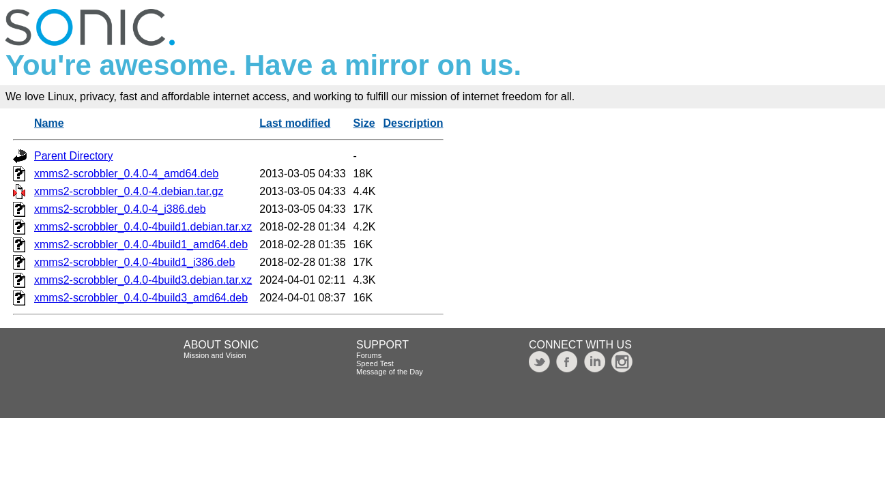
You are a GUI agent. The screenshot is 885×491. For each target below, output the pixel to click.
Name (49, 123)
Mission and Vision (215, 355)
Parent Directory (73, 156)
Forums (368, 355)
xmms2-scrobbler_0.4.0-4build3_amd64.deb (141, 297)
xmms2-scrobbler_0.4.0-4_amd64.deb (126, 173)
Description (413, 123)
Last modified (294, 123)
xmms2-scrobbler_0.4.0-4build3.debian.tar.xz (143, 280)
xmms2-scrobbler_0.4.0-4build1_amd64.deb (141, 244)
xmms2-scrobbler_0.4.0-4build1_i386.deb (134, 262)
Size (364, 123)
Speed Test (375, 363)
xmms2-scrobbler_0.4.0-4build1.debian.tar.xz (143, 227)
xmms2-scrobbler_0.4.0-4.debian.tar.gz (128, 191)
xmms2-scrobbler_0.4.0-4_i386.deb (120, 209)
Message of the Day (389, 372)
